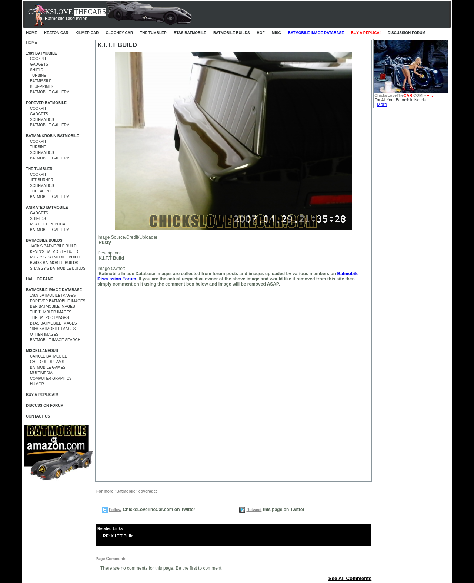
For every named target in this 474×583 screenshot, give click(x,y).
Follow (115, 509)
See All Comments (350, 578)
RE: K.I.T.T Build (118, 536)
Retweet (253, 509)
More (382, 104)
